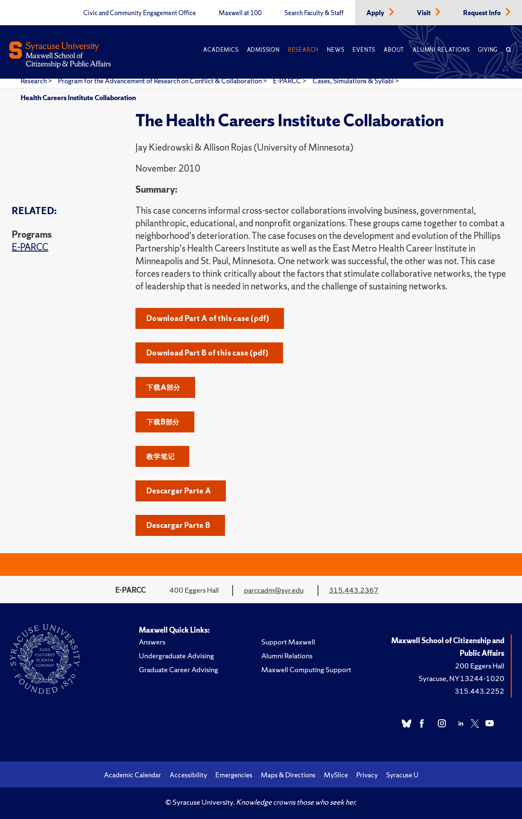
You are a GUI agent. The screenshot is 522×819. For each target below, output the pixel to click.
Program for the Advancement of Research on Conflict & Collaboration (160, 80)
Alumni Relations (441, 49)
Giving (488, 49)
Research (303, 49)
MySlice (336, 774)
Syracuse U (402, 774)
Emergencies (233, 774)
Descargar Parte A (178, 491)
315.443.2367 (354, 590)
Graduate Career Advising (178, 669)
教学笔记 (160, 456)
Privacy (367, 774)
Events (363, 49)
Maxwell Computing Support (306, 669)
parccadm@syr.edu (274, 590)
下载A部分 (163, 387)
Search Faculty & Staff (314, 13)
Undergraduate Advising (176, 655)
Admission (263, 49)
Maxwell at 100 (240, 13)
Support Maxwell (288, 642)
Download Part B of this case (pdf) (207, 353)
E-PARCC (287, 80)
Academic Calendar (132, 774)
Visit (424, 13)
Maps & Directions (288, 774)
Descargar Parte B (178, 525)
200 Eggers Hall (479, 666)
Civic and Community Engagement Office (139, 13)
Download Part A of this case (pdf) (207, 318)
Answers (152, 642)
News (335, 49)
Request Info (482, 13)
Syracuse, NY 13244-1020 (461, 678)
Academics (220, 49)
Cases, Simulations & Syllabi (354, 80)
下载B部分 (163, 422)
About (394, 49)
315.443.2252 (479, 691)
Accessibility (188, 774)
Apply (376, 13)
